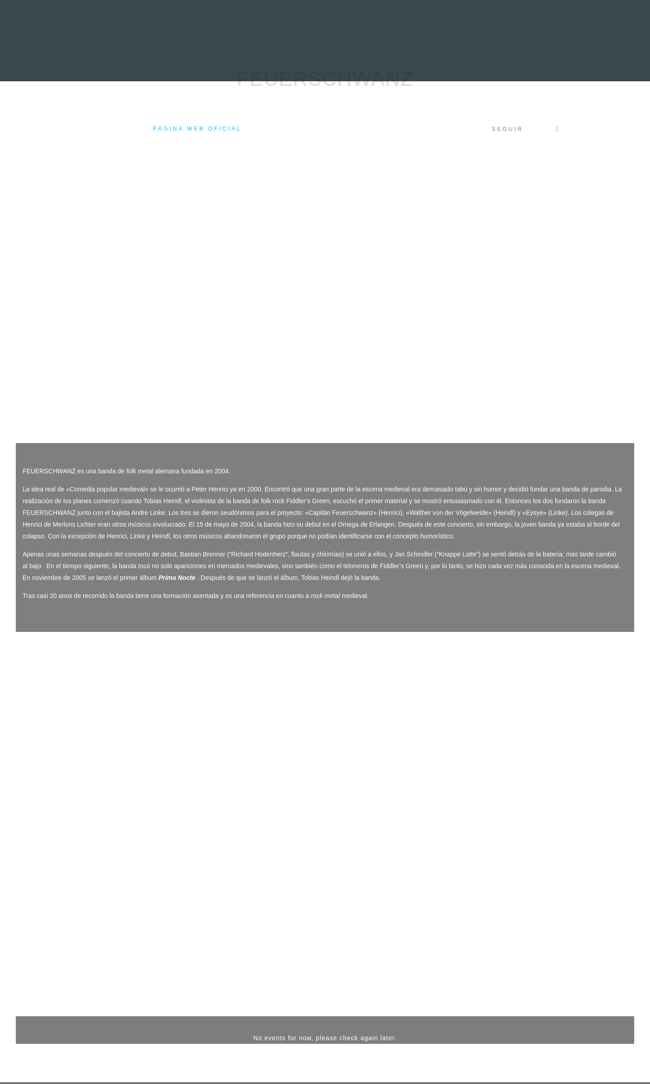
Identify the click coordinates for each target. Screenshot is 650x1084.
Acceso (86, 1049)
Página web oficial (197, 129)
